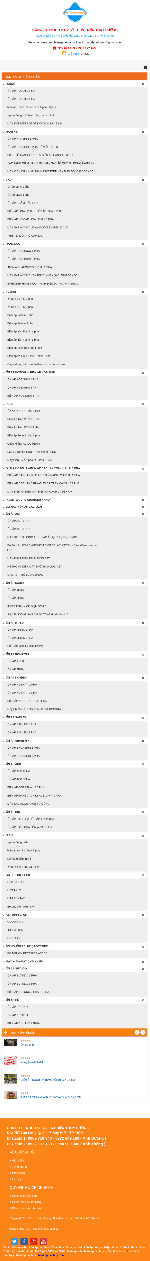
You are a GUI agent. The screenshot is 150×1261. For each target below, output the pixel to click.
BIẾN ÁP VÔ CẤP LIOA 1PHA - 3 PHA (30, 219)
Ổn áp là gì (28, 1044)
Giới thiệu (18, 1160)
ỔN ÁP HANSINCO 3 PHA (23, 259)
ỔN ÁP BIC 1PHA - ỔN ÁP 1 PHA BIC (30, 818)
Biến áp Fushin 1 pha (20, 315)
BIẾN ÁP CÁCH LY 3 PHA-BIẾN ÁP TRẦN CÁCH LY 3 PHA (43, 483)
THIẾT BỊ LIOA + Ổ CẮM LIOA (25, 235)
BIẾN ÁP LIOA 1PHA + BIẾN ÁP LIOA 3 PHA (34, 211)
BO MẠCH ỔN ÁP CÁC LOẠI (22, 506)
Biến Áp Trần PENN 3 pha (23, 427)
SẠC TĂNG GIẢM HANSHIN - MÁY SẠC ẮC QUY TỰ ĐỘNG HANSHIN (50, 163)
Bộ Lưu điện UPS (16, 875)
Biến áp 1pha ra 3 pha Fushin (25, 347)
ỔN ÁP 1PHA (15, 589)
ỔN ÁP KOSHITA (15, 677)
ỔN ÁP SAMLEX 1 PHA (21, 724)
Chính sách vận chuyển (26, 1208)
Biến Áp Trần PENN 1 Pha (23, 419)
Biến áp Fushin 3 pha (20, 323)
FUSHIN (9, 291)
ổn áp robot (20, 1247)
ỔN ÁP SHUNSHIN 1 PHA (23, 747)
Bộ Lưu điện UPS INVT (21, 906)
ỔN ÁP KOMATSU (16, 654)
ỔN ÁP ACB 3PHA (18, 779)
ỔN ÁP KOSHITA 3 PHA (22, 692)
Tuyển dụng (19, 1166)
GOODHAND (15, 921)
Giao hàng (18, 1173)
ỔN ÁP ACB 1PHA (18, 771)
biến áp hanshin (15, 1251)
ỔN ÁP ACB (12, 764)
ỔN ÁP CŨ (11, 1000)
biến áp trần (75, 1251)
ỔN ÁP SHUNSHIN (16, 740)
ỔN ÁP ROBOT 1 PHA (21, 90)
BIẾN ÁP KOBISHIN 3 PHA (23, 395)
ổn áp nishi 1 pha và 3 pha (23, 866)
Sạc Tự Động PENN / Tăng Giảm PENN (31, 451)
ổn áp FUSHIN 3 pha (20, 306)
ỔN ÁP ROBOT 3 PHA (21, 98)
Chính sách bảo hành (25, 1195)
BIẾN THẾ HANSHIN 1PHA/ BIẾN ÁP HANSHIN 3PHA (40, 155)
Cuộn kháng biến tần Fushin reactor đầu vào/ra (36, 364)
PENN (8, 403)
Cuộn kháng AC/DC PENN (23, 443)
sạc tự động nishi (17, 842)
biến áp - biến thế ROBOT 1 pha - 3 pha (31, 107)
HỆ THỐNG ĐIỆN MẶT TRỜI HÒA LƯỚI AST (34, 566)
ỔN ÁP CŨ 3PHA (18, 1015)
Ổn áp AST (12, 513)
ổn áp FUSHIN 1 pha (20, 298)
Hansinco (12, 243)
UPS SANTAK (16, 882)
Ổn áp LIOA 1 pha (18, 186)
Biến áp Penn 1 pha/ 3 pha (23, 435)
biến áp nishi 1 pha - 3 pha (23, 850)
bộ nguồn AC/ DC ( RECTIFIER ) (26, 946)
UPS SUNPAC (16, 898)
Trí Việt (96, 1218)
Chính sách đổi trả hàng (26, 1202)
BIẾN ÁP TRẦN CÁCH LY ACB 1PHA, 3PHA (34, 795)
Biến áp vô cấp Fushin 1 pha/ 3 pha (29, 356)
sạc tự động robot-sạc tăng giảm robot (30, 115)
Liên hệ (16, 1179)
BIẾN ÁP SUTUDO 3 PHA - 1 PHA (28, 991)
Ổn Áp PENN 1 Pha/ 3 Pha (23, 410)
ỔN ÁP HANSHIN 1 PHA (22, 138)
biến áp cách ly (94, 1251)
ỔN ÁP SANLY (13, 582)
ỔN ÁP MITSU (13, 622)
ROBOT (9, 83)
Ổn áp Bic (11, 811)
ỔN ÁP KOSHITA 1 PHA (22, 684)
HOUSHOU (14, 938)
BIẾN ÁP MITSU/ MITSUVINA (25, 646)
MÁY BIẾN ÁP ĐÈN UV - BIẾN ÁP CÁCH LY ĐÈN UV (39, 491)
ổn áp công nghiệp (98, 1247)
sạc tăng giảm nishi (19, 858)
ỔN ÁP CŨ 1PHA (18, 1007)
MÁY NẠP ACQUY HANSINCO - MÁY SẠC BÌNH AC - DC (42, 275)
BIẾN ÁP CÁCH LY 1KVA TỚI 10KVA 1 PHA (48, 1079)
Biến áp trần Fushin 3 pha (23, 339)
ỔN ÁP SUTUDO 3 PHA (22, 983)
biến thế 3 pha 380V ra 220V (47, 1251)
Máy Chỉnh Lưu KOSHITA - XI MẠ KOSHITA (34, 709)
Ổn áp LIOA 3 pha (18, 194)
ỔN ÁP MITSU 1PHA (20, 629)
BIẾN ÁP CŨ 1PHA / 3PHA (23, 1023)
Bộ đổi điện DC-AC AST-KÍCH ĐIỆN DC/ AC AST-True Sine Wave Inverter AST (52, 548)
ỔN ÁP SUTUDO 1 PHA (22, 975)
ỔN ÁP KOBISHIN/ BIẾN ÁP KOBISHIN (29, 372)
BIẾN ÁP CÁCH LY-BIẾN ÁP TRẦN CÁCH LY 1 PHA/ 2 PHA (43, 475)
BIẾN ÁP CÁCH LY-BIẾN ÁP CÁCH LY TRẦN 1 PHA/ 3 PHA (41, 468)
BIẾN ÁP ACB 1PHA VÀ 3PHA (25, 787)
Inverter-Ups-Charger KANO (26, 499)
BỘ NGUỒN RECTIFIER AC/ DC (27, 953)
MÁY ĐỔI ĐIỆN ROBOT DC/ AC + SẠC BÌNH (34, 123)
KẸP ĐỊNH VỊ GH (15, 914)
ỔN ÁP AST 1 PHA (19, 520)
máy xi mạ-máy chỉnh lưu (23, 961)
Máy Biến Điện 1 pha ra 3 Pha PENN (29, 460)
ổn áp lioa (57, 1247)
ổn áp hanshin (40, 1247)
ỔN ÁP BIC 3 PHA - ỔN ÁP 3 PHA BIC (31, 827)
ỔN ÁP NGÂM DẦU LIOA (22, 202)
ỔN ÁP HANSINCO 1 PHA (23, 250)
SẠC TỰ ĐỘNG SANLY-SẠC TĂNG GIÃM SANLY (37, 614)
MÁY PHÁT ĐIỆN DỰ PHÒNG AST (28, 558)
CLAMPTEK (15, 929)
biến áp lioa (137, 1247)
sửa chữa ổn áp (116, 1251)
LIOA (7, 179)
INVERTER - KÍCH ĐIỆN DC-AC (27, 606)
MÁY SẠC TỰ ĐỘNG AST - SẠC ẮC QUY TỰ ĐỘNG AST (42, 537)
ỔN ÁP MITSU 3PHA (20, 637)
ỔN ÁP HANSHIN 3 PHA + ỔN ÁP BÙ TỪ (32, 146)
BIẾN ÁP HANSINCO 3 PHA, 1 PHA (29, 267)
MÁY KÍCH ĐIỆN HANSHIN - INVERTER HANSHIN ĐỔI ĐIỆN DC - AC (50, 171)
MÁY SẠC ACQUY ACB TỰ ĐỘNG (28, 803)
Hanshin (10, 131)
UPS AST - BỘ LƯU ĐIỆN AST (26, 574)
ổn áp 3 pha (119, 1247)
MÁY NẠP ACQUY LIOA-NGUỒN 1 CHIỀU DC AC (37, 227)
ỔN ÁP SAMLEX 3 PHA (21, 732)
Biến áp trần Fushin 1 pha (23, 331)
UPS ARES (14, 890)
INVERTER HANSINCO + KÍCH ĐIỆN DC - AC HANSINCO (43, 283)
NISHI (8, 835)
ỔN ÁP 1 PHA (16, 661)
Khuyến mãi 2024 (32, 1062)
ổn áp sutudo (74, 1247)
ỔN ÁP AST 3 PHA (19, 528)
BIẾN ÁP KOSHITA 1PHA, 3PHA (27, 700)
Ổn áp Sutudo (15, 968)
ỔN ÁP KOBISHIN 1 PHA (22, 379)
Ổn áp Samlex (15, 717)
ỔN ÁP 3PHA (15, 598)
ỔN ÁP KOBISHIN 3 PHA (22, 387)
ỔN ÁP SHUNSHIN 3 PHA (23, 755)
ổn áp (7, 1247)
